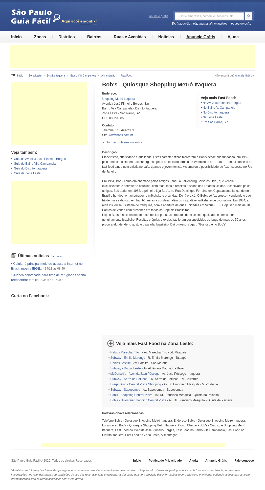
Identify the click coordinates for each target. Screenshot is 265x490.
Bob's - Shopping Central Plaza (131, 395)
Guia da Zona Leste (27, 173)
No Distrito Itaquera (216, 112)
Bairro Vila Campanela (83, 75)
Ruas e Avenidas (130, 37)
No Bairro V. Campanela (219, 107)
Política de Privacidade (165, 460)
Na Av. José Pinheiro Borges (222, 103)
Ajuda (233, 37)
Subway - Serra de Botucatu (129, 379)
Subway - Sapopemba (125, 389)
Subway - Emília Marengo (128, 358)
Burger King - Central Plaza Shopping (136, 384)
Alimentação (108, 75)
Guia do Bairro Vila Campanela (35, 163)
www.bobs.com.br (121, 135)
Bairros (94, 37)
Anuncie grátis (158, 16)
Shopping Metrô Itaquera (118, 99)
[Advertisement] (132, 56)
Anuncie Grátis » (244, 75)
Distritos (66, 37)
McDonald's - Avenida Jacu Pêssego (135, 373)
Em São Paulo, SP (215, 122)
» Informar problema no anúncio (123, 142)
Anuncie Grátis (200, 37)
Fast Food (126, 75)
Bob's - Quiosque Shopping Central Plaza (138, 400)
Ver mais (57, 256)
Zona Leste (35, 75)
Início (16, 37)
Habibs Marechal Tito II (126, 352)
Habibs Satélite (121, 363)
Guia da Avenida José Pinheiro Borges (40, 159)
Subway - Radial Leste (126, 368)
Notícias (166, 37)
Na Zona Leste (213, 117)
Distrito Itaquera (56, 75)
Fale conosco (244, 460)
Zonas (40, 37)
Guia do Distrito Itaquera (30, 168)
